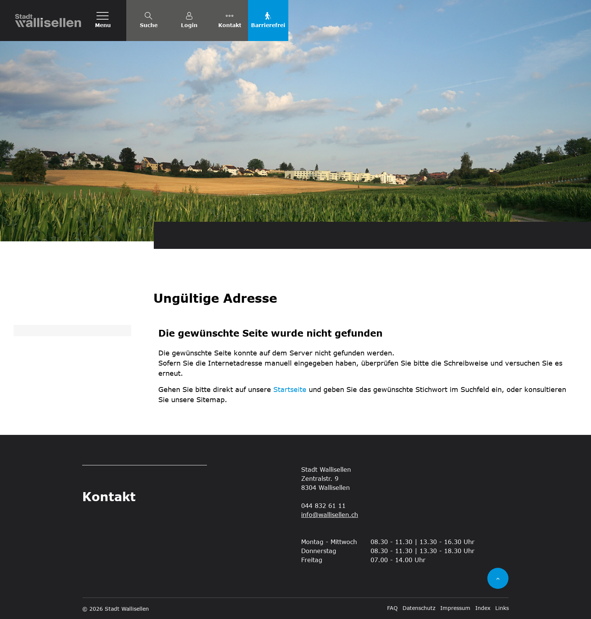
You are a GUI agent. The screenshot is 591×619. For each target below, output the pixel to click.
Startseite (289, 389)
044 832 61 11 (323, 505)
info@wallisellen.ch (329, 514)
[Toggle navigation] (103, 20)
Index (482, 608)
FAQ (392, 608)
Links (502, 608)
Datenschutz (419, 608)
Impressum (455, 608)
